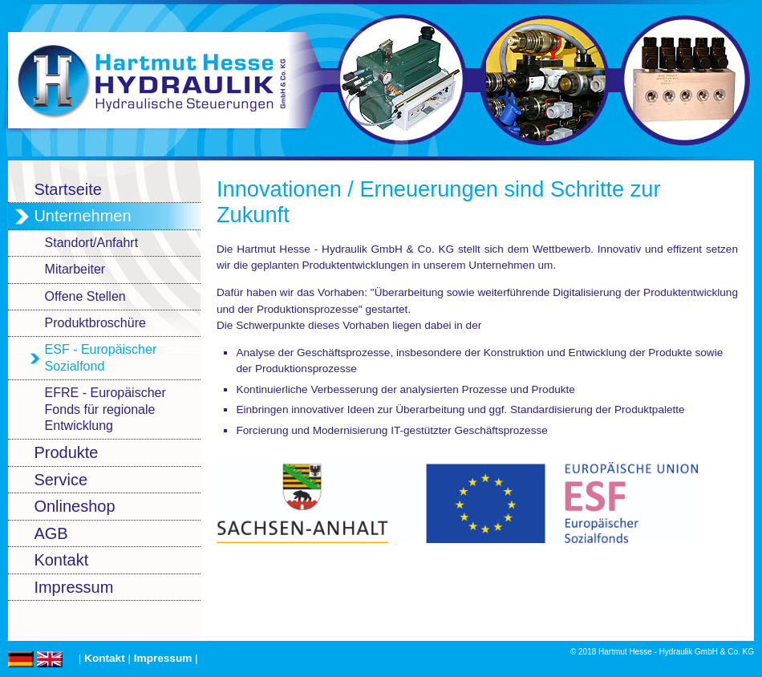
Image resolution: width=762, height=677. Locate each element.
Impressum (163, 658)
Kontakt (104, 658)
